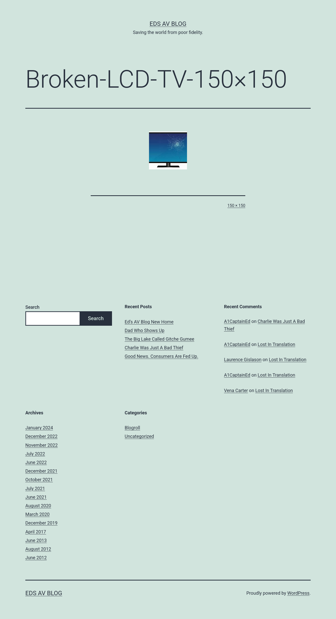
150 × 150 (236, 205)
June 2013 (36, 540)
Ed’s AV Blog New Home (149, 321)
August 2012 (38, 549)
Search (32, 307)
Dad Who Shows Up (144, 330)
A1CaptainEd (237, 321)
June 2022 (36, 462)
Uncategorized (139, 436)
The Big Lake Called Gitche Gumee (159, 339)
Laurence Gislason (243, 359)
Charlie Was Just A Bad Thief (154, 347)
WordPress (298, 593)
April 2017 (35, 531)
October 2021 (39, 479)
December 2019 (41, 523)
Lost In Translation (276, 344)
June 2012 (36, 557)
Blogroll (132, 427)
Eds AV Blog (168, 23)
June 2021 (36, 497)
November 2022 (41, 445)
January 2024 (39, 427)
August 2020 (38, 505)
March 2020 (37, 514)
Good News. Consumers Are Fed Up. (161, 356)
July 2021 (35, 488)
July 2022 (35, 453)
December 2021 (41, 471)
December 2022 (41, 436)
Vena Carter (236, 390)
